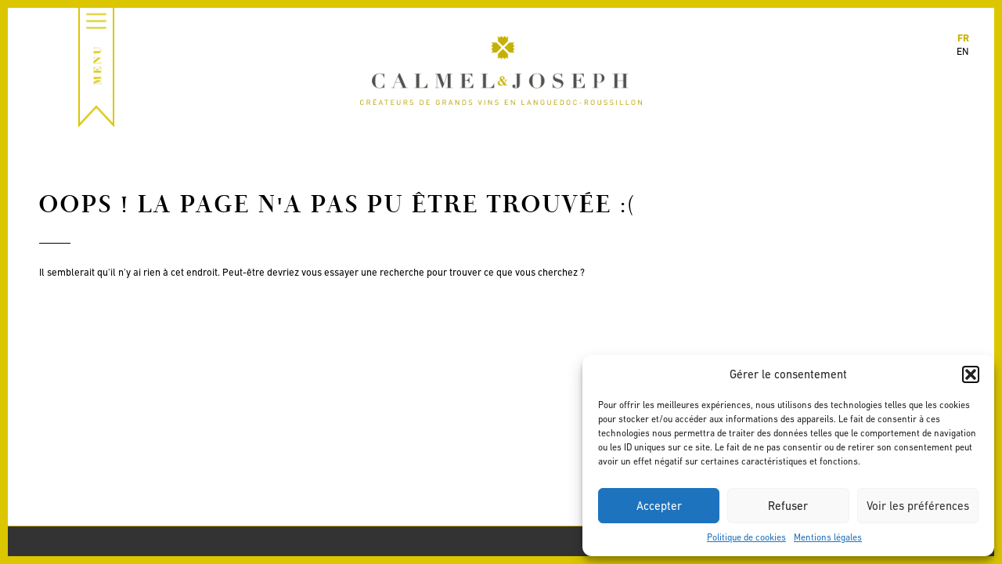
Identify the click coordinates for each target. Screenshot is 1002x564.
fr (963, 38)
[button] (971, 374)
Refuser (788, 505)
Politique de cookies (746, 537)
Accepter (659, 505)
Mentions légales (828, 537)
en (963, 51)
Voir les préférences (918, 505)
